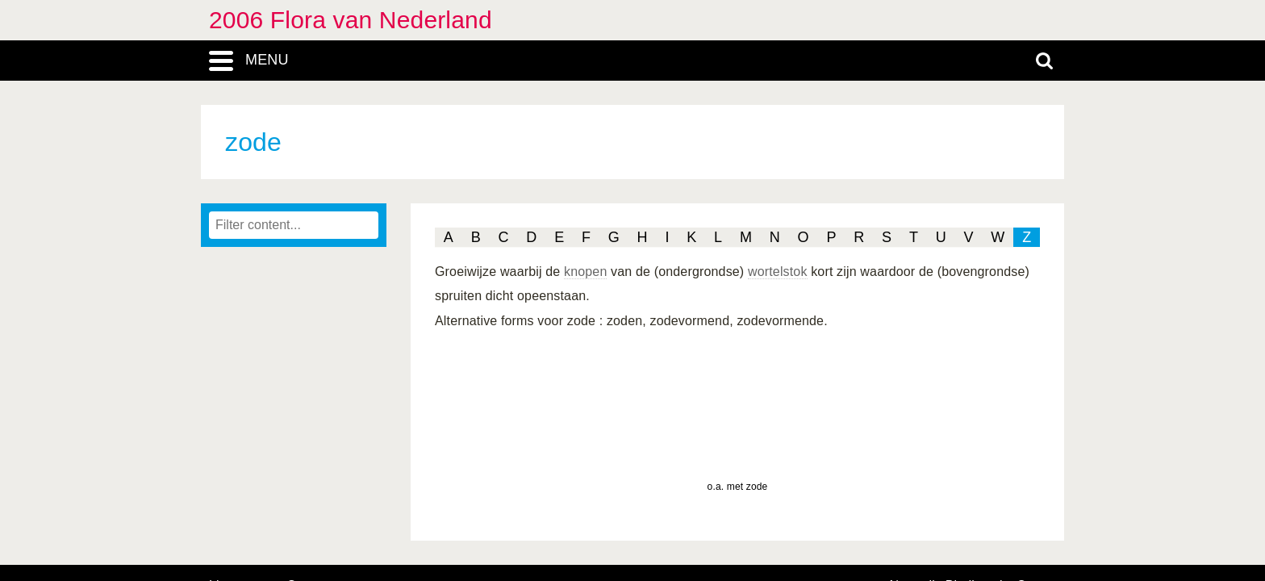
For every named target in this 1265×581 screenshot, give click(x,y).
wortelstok (778, 271)
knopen (585, 271)
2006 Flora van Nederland (350, 19)
